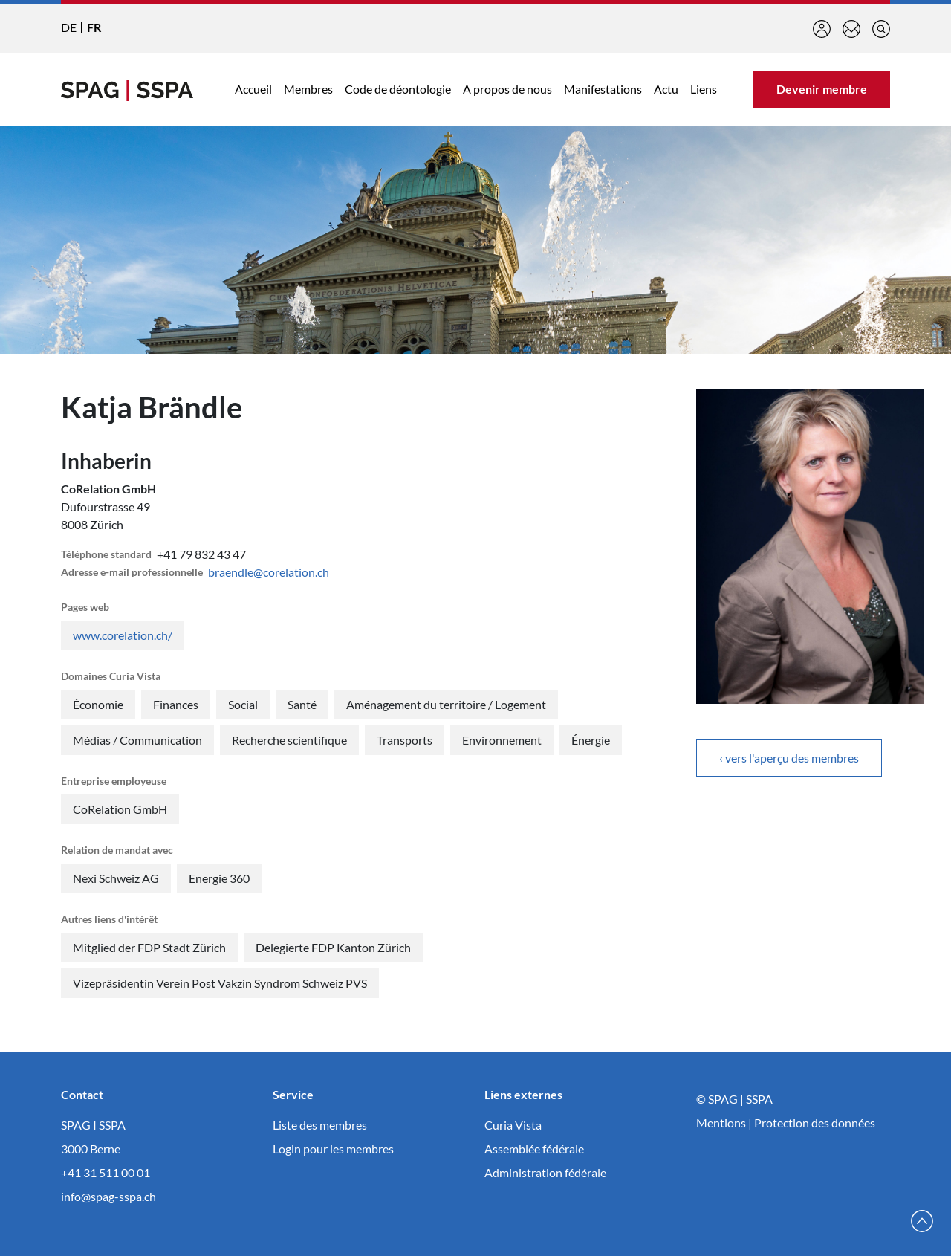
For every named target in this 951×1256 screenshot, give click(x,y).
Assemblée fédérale (534, 1149)
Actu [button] (666, 89)
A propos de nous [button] (507, 89)
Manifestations (603, 89)
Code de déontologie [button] (398, 89)
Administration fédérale (545, 1172)
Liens (703, 89)
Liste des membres (320, 1125)
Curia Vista (513, 1125)
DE (69, 27)
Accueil (253, 89)
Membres (308, 89)
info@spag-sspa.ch (108, 1196)
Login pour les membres (333, 1149)
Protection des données (814, 1123)
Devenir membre (821, 89)
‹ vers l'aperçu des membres (789, 758)
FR (94, 27)
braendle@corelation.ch (268, 572)
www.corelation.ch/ (122, 635)
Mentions (721, 1123)
